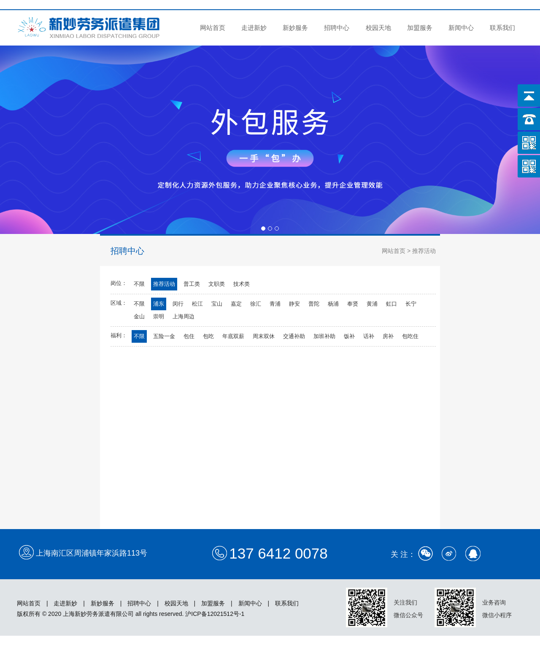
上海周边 (183, 316)
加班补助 (324, 336)
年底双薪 (233, 336)
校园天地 (378, 27)
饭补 (349, 336)
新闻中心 (461, 27)
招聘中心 (336, 27)
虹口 (391, 304)
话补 (368, 336)
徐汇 (255, 304)
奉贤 (352, 304)
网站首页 (212, 27)
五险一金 (164, 336)
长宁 (410, 304)
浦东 (158, 304)
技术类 (241, 284)
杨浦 (333, 304)
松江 (197, 304)
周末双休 (264, 336)
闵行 (178, 304)
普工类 (192, 284)
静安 (294, 304)
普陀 (313, 304)
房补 (388, 336)
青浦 (275, 304)
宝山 (216, 304)
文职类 (216, 284)
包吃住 (410, 336)
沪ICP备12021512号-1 (214, 613)
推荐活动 (164, 284)
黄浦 (372, 304)
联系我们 (502, 27)
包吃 (208, 336)
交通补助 (294, 336)
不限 (139, 284)
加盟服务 (419, 27)
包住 (189, 336)
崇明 (158, 316)
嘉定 (236, 304)
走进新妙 (254, 27)
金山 (139, 316)
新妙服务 (295, 27)
